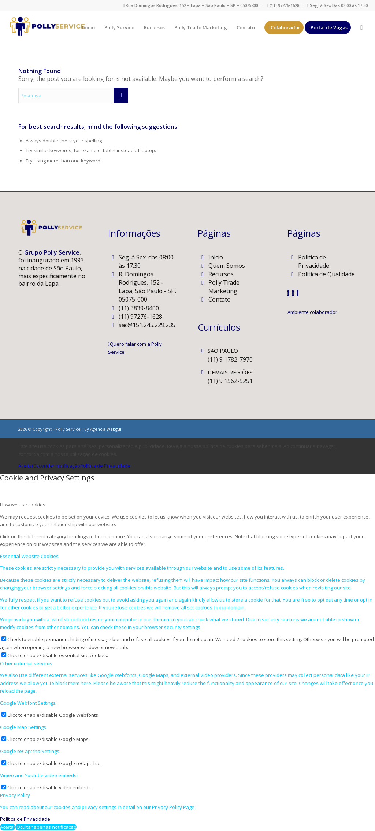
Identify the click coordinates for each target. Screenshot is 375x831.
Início (215, 257)
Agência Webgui (105, 429)
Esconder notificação (57, 466)
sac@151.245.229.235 (147, 325)
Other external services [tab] (26, 663)
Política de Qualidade (326, 274)
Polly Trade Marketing (224, 286)
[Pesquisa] (361, 27)
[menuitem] (191, 6)
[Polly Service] (46, 27)
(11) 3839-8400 (139, 308)
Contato (219, 299)
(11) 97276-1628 (283, 5)
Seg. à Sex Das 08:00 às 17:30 (337, 5)
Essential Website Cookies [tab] (29, 556)
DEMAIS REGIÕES (230, 372)
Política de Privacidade (313, 261)
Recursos (221, 274)
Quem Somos (226, 266)
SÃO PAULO (223, 350)
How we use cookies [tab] (22, 504)
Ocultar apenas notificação (46, 827)
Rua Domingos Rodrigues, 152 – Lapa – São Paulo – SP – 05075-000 (191, 5)
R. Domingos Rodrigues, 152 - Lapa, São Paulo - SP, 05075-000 (147, 287)
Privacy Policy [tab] (15, 795)
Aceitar (26, 466)
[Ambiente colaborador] (312, 312)
